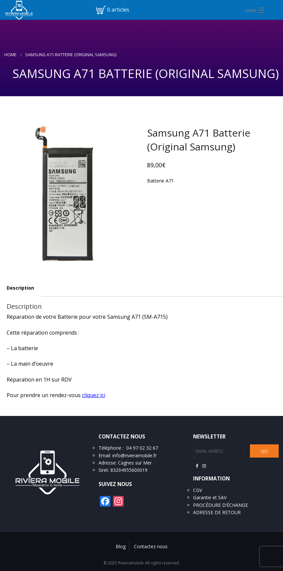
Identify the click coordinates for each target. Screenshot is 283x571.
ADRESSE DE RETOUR (217, 512)
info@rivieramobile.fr (134, 455)
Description (20, 288)
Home (10, 55)
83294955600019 (128, 470)
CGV (197, 490)
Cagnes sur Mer (135, 463)
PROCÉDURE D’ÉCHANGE (220, 505)
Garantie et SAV (209, 497)
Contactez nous (151, 546)
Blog (121, 546)
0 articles (118, 9)
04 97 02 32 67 (142, 448)
